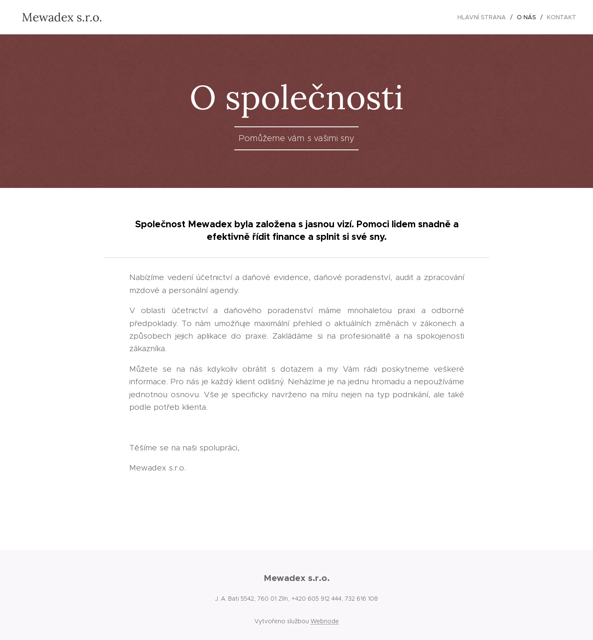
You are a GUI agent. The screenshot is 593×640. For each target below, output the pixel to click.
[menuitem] (484, 17)
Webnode (325, 621)
